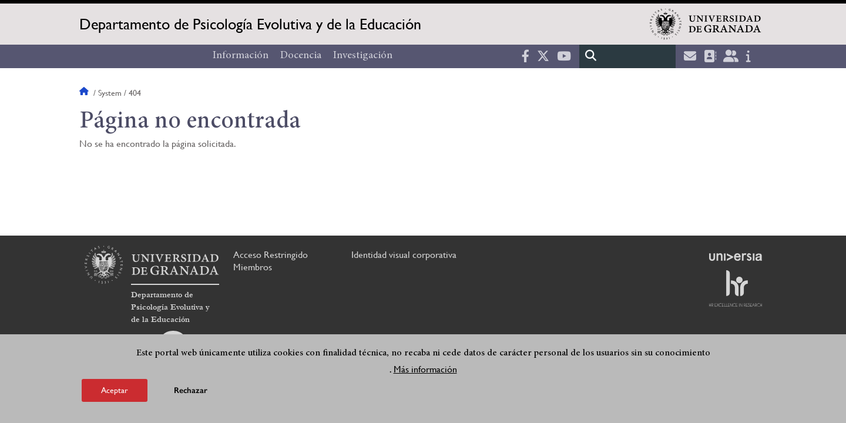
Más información (425, 369)
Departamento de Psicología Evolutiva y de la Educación (250, 24)
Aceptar (114, 390)
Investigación (362, 56)
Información (240, 56)
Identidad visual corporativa (403, 254)
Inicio (85, 93)
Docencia (300, 56)
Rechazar (190, 391)
